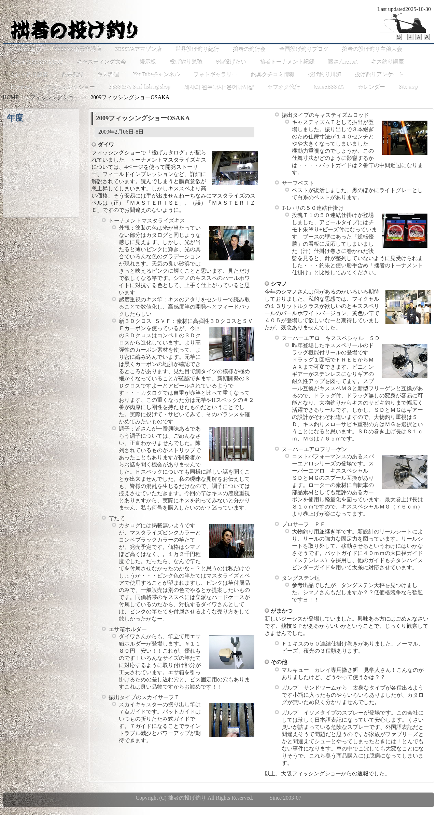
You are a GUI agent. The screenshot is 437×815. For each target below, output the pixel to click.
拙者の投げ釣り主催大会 (372, 49)
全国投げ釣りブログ (303, 49)
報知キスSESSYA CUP (36, 62)
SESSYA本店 (25, 49)
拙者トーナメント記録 (287, 62)
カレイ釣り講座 (29, 75)
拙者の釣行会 (249, 49)
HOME (11, 97)
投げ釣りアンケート (379, 75)
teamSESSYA (329, 87)
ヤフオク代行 (283, 87)
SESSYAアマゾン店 (138, 49)
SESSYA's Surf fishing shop (139, 87)
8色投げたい (231, 62)
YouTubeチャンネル (156, 75)
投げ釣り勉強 (186, 62)
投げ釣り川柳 (324, 75)
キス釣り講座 (387, 62)
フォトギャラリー (215, 75)
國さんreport (342, 62)
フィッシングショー (70, 87)
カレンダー (371, 87)
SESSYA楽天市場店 (77, 49)
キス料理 (108, 75)
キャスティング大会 (101, 62)
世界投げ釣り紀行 (197, 49)
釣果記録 (73, 75)
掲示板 (148, 62)
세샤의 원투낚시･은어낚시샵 (219, 87)
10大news (21, 87)
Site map (408, 87)
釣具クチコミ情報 (273, 75)
